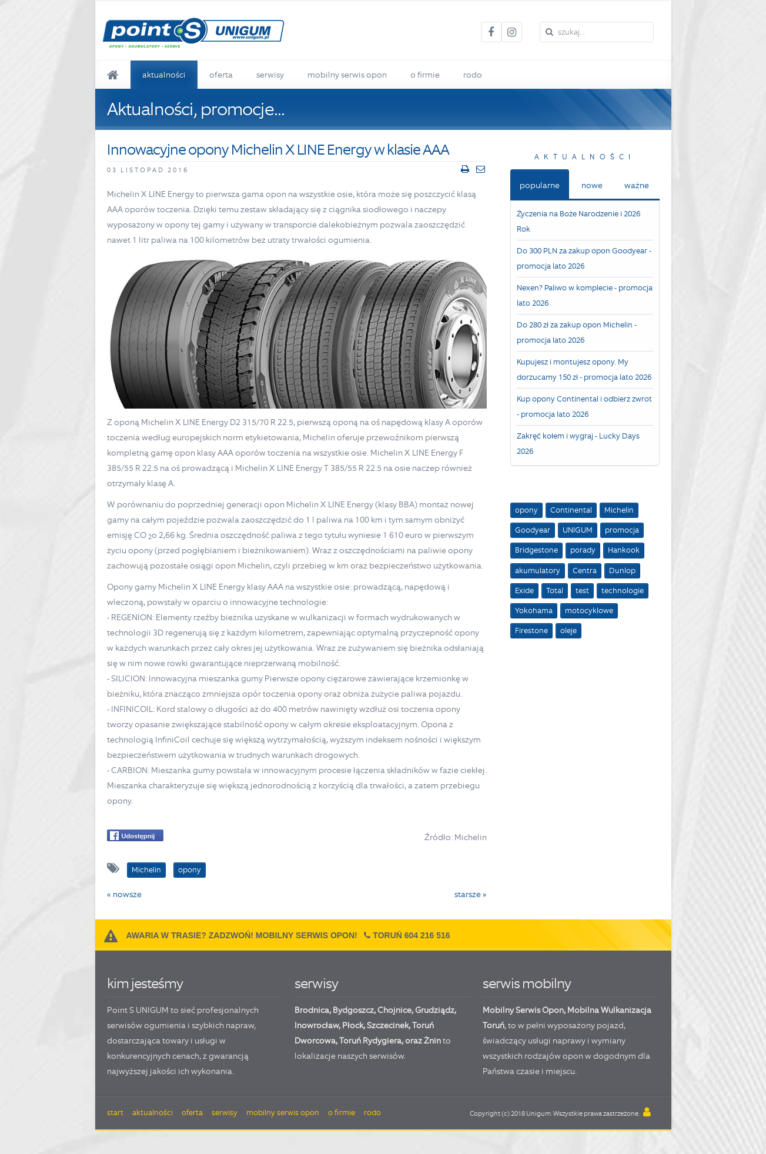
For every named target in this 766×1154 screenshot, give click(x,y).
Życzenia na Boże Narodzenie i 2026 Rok (578, 221)
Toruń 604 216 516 (411, 935)
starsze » (470, 894)
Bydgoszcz (353, 1010)
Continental (571, 510)
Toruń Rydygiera (370, 1040)
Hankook (624, 550)
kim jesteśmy (145, 983)
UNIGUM (578, 530)
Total (554, 591)
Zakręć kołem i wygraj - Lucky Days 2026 (578, 443)
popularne (540, 185)
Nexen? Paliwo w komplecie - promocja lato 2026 (585, 295)
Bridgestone (536, 550)
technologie (622, 591)
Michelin (619, 510)
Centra (585, 571)
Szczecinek (388, 1025)
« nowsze (124, 894)
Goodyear (532, 530)
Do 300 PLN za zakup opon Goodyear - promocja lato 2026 (584, 258)
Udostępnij (132, 835)
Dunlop (622, 571)
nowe (592, 185)
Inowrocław (317, 1025)
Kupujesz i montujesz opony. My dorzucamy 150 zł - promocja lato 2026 (584, 369)
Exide (524, 591)
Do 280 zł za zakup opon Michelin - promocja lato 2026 (577, 332)
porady (583, 550)
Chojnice (394, 1010)
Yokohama (534, 611)
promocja (622, 530)
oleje (568, 630)
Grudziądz (434, 1010)
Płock (352, 1025)
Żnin (432, 1040)
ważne (636, 185)
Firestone (531, 630)
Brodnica (312, 1010)
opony (526, 510)
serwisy (316, 983)
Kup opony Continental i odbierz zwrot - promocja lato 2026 (584, 406)
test (582, 591)
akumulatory (537, 571)
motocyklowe (589, 611)
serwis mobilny (527, 983)
